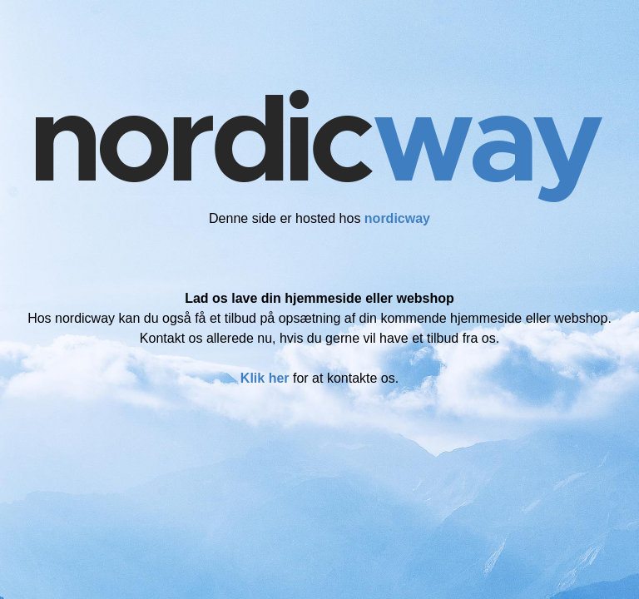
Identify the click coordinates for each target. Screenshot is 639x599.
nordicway (397, 218)
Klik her (265, 378)
